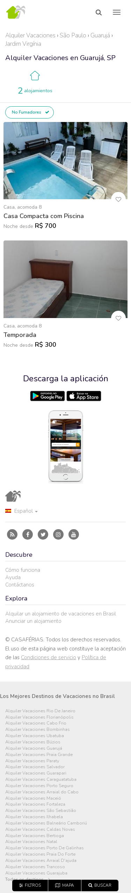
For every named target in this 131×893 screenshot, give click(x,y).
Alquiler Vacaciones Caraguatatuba (41, 780)
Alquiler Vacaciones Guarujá (33, 748)
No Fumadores (30, 112)
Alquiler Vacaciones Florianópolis (39, 717)
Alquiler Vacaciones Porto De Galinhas (44, 848)
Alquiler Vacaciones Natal (31, 842)
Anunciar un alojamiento (33, 621)
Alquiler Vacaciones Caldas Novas (40, 830)
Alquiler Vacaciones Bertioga (34, 836)
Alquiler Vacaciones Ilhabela (34, 817)
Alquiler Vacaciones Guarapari (35, 773)
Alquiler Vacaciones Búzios (32, 742)
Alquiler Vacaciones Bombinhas (37, 730)
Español (21, 510)
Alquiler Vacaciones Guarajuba (36, 873)
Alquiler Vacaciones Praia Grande (39, 755)
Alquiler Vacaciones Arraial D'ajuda (41, 861)
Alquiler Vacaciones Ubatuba (34, 736)
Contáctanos (19, 584)
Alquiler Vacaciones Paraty (32, 761)
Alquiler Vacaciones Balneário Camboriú (46, 823)
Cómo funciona (22, 570)
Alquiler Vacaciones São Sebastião (40, 811)
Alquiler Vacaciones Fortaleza (35, 804)
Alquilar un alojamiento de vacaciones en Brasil (60, 613)
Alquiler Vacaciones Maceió (33, 798)
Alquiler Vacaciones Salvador (35, 767)
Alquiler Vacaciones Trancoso (35, 867)
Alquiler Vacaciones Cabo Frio (35, 723)
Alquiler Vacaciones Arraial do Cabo (42, 792)
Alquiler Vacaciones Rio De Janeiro (40, 711)
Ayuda (13, 577)
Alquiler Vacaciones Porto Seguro (39, 786)
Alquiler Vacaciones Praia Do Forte (40, 854)
